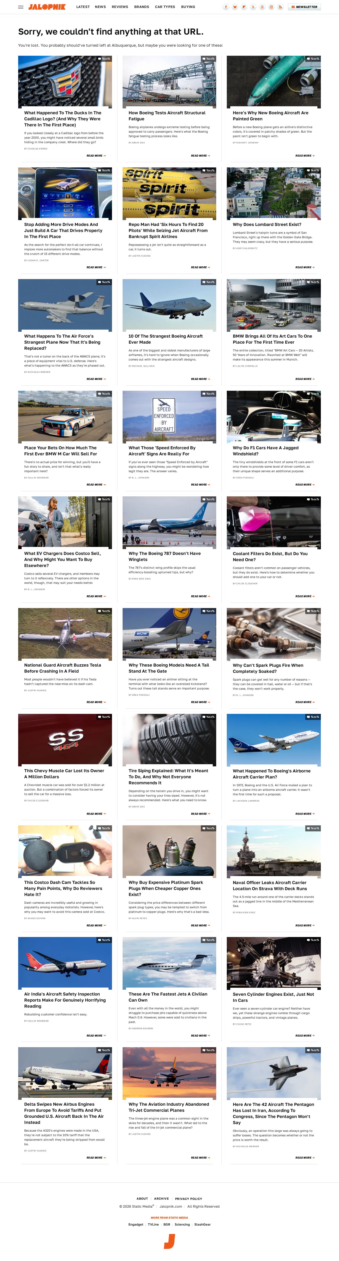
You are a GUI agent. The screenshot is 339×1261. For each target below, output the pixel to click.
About (142, 1198)
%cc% (106, 58)
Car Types (165, 7)
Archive (161, 1198)
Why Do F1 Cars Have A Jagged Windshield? (266, 450)
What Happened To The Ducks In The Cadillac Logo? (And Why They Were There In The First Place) (62, 118)
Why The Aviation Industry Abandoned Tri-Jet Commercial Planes (169, 1107)
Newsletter (304, 7)
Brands (141, 7)
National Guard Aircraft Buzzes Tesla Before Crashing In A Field (62, 668)
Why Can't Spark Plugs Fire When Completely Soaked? (268, 668)
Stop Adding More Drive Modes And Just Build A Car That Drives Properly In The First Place (63, 230)
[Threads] (262, 7)
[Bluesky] (235, 7)
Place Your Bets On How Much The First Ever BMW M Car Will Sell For (60, 450)
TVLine (153, 1224)
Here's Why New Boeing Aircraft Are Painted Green (271, 115)
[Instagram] (271, 7)
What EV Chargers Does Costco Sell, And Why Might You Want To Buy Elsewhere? (62, 559)
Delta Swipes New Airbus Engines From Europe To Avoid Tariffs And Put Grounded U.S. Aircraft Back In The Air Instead (64, 1113)
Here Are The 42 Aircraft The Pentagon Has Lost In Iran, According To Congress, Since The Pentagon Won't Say (273, 1113)
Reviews (120, 7)
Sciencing (182, 1224)
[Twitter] (253, 7)
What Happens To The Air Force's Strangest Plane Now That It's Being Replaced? (62, 342)
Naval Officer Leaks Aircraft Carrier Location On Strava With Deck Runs (270, 885)
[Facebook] (226, 7)
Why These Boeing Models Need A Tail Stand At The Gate (169, 668)
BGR (166, 1224)
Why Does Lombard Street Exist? (267, 224)
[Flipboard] (244, 7)
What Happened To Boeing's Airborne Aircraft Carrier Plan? (272, 774)
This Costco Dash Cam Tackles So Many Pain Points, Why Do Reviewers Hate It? (63, 888)
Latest (83, 7)
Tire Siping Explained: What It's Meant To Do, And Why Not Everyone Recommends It (168, 776)
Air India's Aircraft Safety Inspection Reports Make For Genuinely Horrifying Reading (65, 1000)
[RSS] (280, 7)
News (100, 7)
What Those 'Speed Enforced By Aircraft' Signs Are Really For (162, 450)
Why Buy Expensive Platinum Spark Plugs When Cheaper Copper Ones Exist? (166, 888)
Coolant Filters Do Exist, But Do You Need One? (270, 556)
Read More (94, 156)
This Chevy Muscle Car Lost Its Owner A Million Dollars (64, 773)
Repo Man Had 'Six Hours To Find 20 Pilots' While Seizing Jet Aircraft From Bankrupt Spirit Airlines (168, 230)
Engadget (135, 1224)
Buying (188, 7)
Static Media (142, 1206)
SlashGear (202, 1224)
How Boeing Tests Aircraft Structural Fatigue (167, 115)
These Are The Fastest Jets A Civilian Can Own (168, 997)
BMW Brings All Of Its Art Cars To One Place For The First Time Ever (272, 339)
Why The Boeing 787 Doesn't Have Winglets (165, 556)
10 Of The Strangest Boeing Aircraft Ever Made (166, 339)
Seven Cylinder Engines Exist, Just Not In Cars (273, 997)
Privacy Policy (188, 1199)
